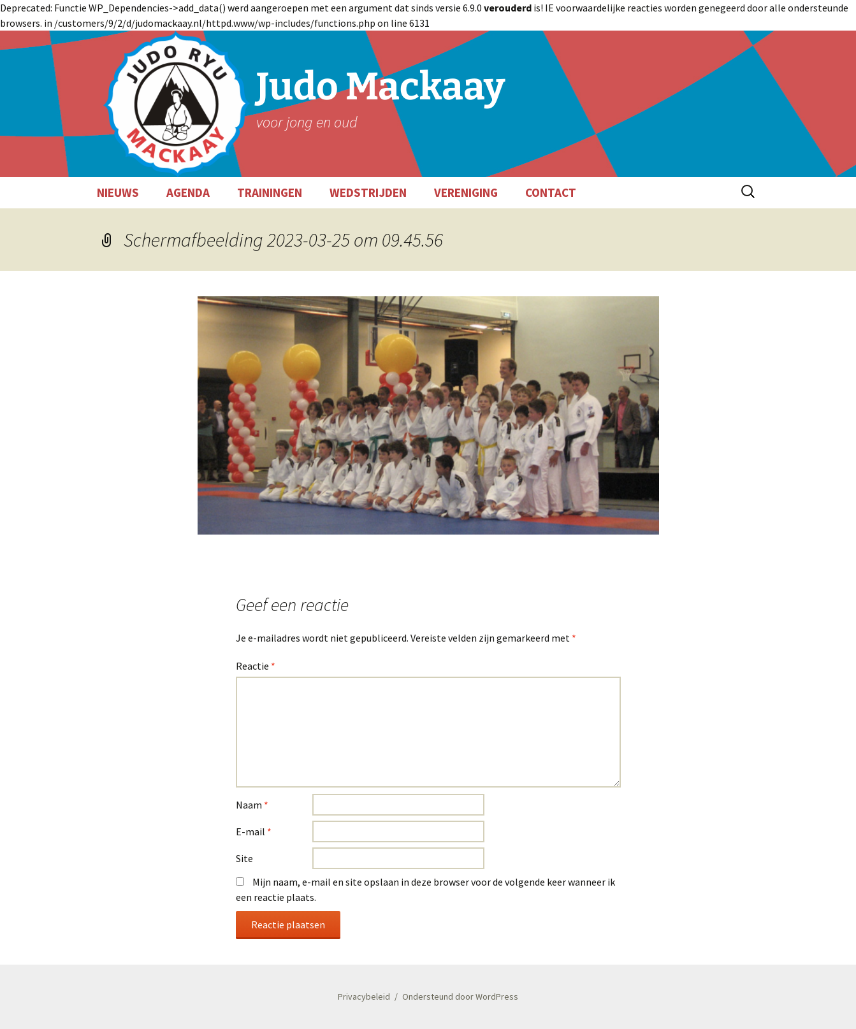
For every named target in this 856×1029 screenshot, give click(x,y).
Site (244, 858)
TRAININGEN (269, 192)
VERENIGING (466, 192)
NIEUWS (118, 192)
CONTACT (550, 192)
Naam (252, 804)
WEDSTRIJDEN (368, 192)
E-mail (254, 831)
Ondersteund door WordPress (460, 996)
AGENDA (188, 192)
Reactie (255, 665)
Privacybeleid (364, 996)
